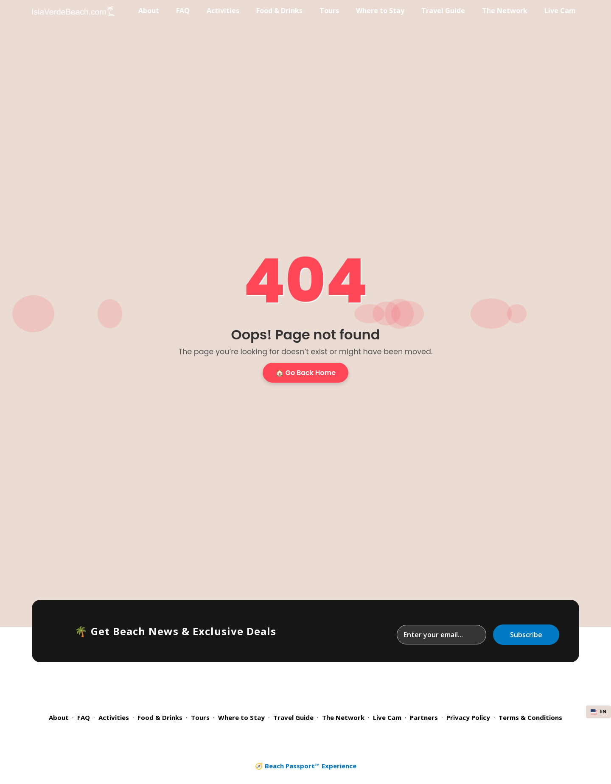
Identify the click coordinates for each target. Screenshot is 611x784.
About (148, 10)
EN (598, 711)
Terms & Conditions (530, 717)
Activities (223, 10)
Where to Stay (380, 10)
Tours (329, 10)
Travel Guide (443, 10)
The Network (504, 10)
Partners (424, 717)
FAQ (183, 10)
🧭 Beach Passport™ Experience (305, 766)
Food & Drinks (279, 10)
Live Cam (560, 10)
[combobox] (598, 712)
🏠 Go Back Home (305, 373)
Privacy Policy (468, 717)
